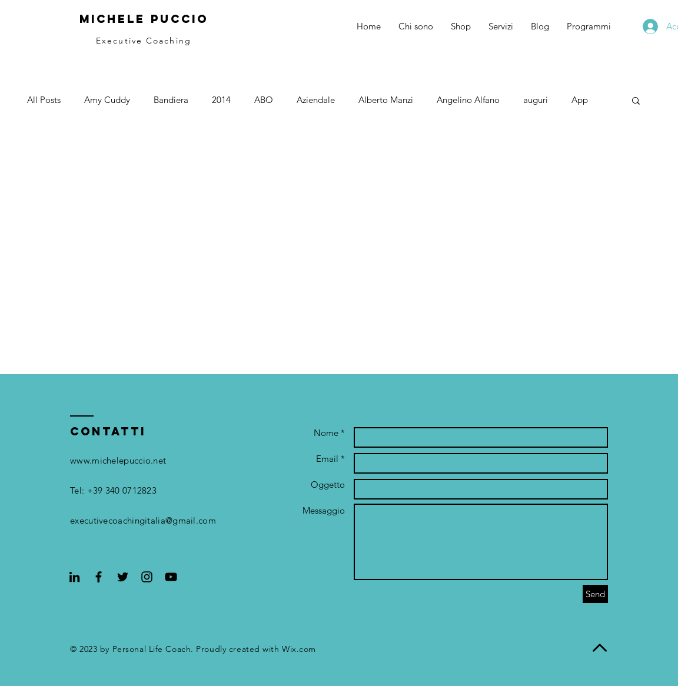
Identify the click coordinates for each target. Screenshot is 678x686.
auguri (535, 99)
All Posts (44, 99)
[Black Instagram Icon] (146, 577)
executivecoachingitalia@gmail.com (143, 520)
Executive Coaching (143, 40)
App (579, 99)
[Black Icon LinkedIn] (74, 577)
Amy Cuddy (107, 99)
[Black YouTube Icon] (171, 577)
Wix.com (299, 649)
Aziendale (316, 99)
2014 (221, 99)
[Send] (595, 594)
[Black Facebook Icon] (98, 577)
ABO (263, 99)
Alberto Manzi (385, 99)
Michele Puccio (143, 19)
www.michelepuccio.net (118, 460)
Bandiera (171, 99)
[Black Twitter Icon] (122, 577)
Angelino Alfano (468, 99)
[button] (636, 101)
